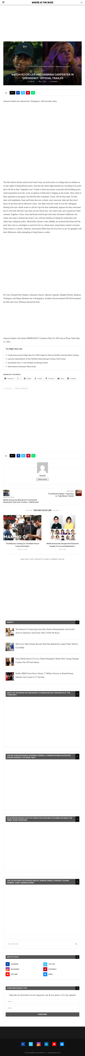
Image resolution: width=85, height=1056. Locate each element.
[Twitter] (61, 964)
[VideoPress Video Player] (42, 722)
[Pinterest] (61, 969)
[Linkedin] (46, 1044)
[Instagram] (24, 969)
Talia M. (32, 81)
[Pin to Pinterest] (28, 93)
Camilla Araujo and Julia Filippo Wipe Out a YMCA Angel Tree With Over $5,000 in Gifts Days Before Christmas (43, 355)
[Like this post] (13, 93)
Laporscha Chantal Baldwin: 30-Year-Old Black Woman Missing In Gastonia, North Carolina (37, 359)
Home (16, 66)
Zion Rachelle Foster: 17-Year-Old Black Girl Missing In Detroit (28, 363)
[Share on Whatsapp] (33, 93)
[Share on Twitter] (23, 93)
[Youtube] (24, 974)
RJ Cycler (8, 388)
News (24, 66)
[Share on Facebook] (18, 93)
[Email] (61, 974)
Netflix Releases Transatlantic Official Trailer (22, 366)
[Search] (81, 3)
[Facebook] (24, 964)
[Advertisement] (42, 21)
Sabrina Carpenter (21, 388)
